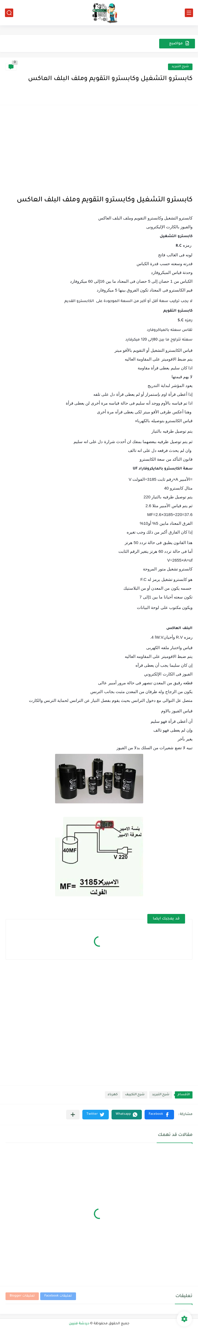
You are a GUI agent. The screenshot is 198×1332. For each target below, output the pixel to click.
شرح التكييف (135, 1095)
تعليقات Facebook (58, 1296)
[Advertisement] (99, 149)
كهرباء (113, 1095)
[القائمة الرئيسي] (189, 13)
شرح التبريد (180, 66)
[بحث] (9, 13)
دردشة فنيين (79, 1324)
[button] (159, 1114)
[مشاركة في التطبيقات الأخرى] (73, 1114)
